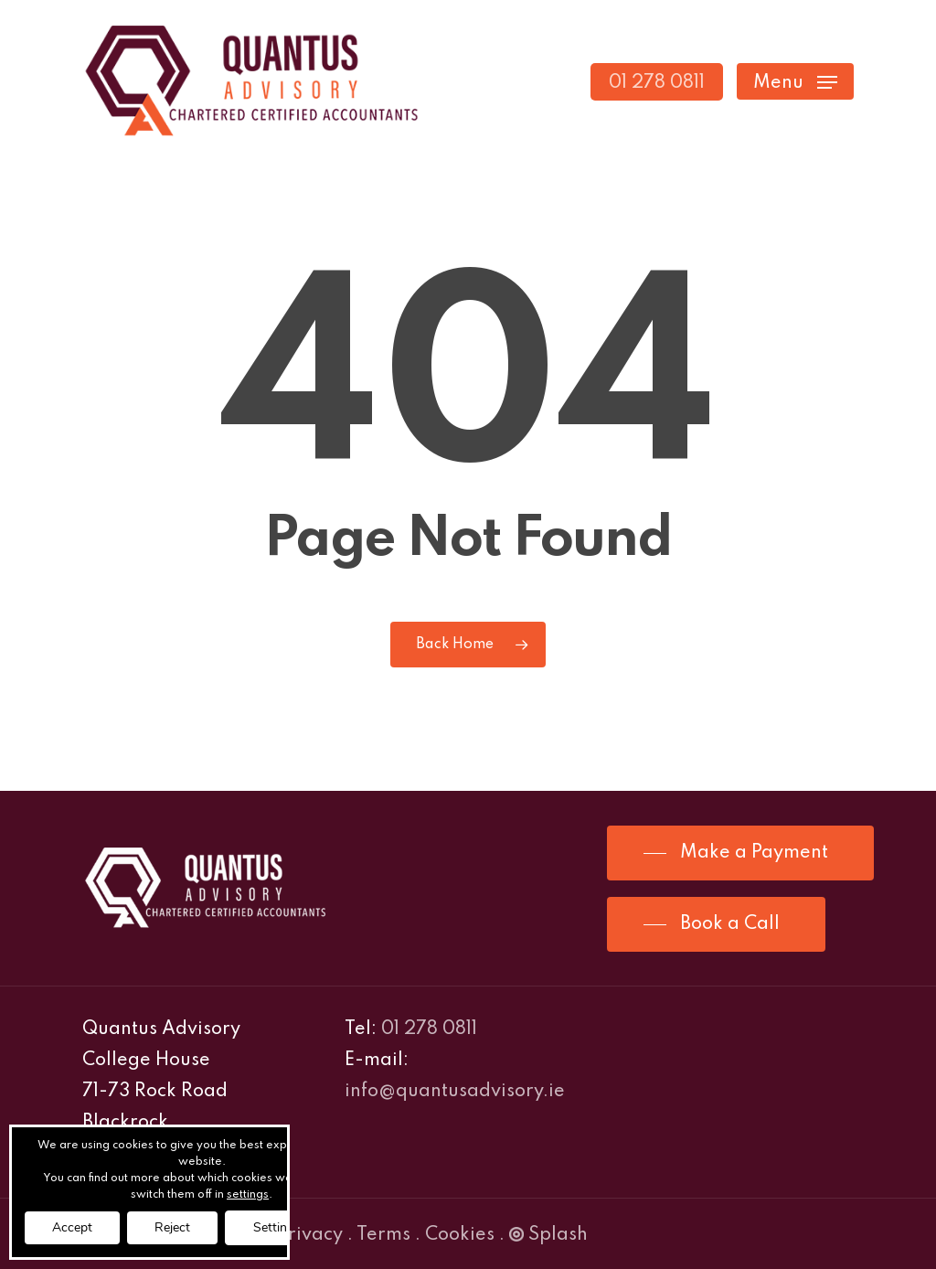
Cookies (460, 1235)
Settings (277, 1227)
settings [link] (248, 1194)
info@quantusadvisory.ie (455, 1091)
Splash (548, 1235)
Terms (383, 1235)
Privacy (310, 1235)
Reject (172, 1227)
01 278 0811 (429, 1029)
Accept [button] (72, 1227)
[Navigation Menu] (795, 81)
